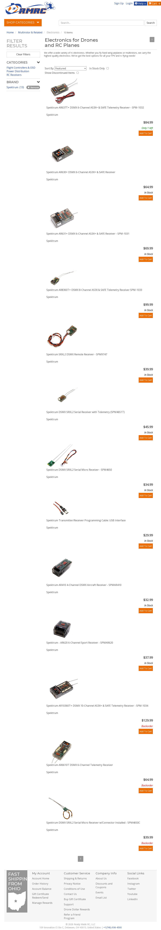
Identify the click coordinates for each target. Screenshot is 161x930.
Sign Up (119, 3)
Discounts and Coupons (104, 885)
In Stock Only (97, 68)
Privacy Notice (72, 883)
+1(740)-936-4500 (112, 927)
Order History (40, 883)
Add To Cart (146, 133)
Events (99, 892)
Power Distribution (18, 71)
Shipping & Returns (75, 878)
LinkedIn (132, 899)
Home (10, 32)
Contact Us (70, 894)
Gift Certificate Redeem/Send (40, 895)
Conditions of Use (74, 889)
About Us (101, 878)
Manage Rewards (42, 903)
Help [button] (141, 3)
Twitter (131, 889)
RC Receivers (14, 75)
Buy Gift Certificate (75, 899)
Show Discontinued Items (60, 73)
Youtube (132, 894)
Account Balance (41, 889)
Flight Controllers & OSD (21, 67)
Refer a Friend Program (72, 916)
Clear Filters (23, 54)
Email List (101, 897)
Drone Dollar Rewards (77, 909)
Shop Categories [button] (23, 22)
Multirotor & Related (30, 32)
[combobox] (101, 23)
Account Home (40, 878)
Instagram (133, 883)
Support (69, 904)
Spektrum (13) (16, 87)
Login (129, 3)
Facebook (133, 878)
